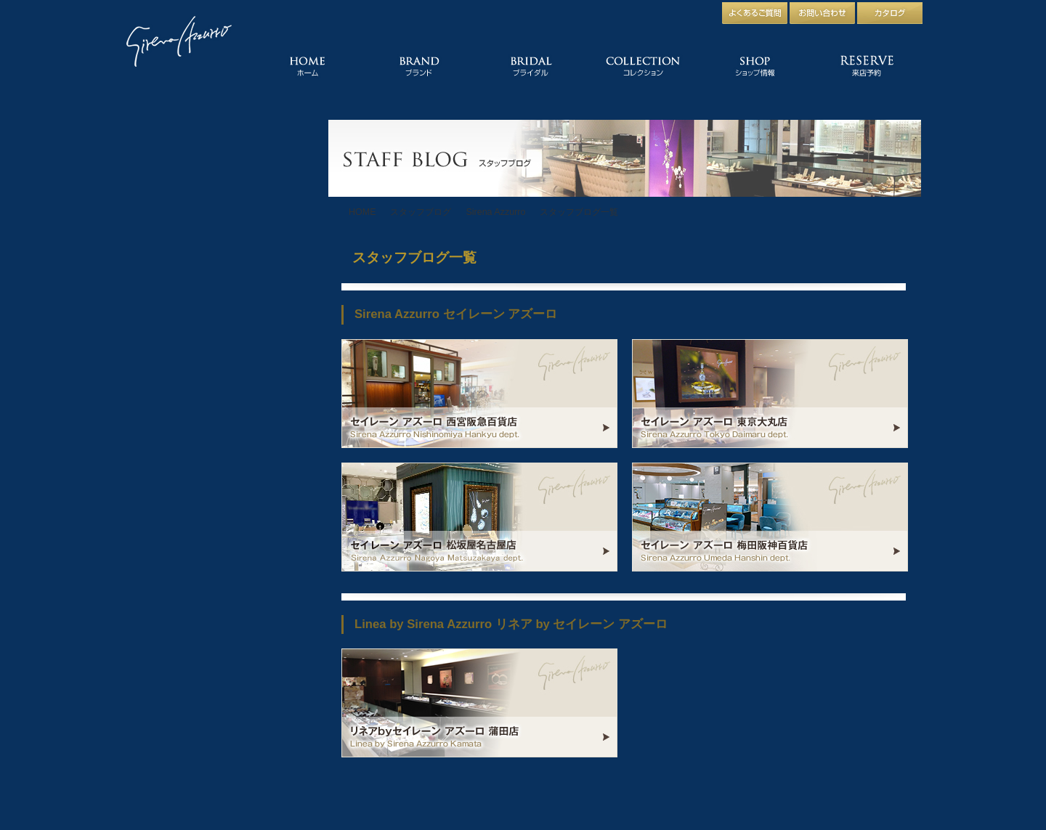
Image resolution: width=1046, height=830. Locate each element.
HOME (362, 212)
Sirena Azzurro (495, 212)
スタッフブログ (420, 212)
